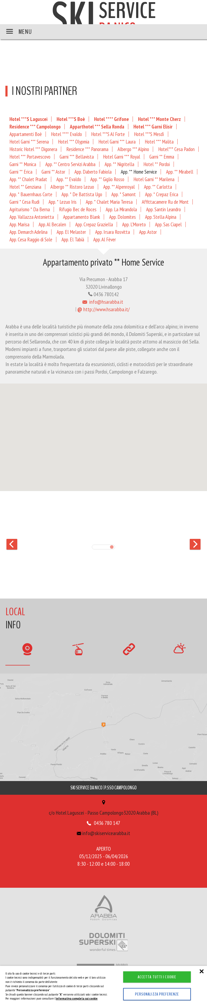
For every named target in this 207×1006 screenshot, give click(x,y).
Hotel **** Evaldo (66, 134)
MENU (19, 31)
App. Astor (148, 231)
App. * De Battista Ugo (81, 194)
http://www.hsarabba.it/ (103, 309)
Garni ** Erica (20, 171)
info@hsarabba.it (102, 301)
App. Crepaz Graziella (94, 224)
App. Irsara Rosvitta (112, 231)
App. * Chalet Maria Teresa (109, 201)
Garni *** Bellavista (77, 156)
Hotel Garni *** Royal (121, 156)
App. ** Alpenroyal (119, 186)
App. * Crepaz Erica (161, 194)
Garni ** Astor (53, 171)
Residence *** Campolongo (35, 126)
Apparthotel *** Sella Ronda (97, 126)
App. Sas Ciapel (168, 224)
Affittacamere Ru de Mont (165, 201)
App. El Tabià (72, 239)
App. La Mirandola (121, 209)
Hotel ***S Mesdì (149, 134)
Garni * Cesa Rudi (24, 201)
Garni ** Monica (22, 164)
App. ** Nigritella (119, 164)
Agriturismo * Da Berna (29, 209)
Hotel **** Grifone (111, 119)
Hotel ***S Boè (71, 119)
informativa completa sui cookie (77, 998)
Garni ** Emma (161, 156)
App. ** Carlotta (158, 186)
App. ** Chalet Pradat (28, 179)
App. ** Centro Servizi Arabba (70, 164)
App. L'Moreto (134, 224)
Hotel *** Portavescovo (29, 156)
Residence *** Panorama (87, 149)
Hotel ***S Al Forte (108, 134)
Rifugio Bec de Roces (77, 209)
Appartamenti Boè (25, 134)
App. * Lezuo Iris (63, 201)
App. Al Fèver (104, 239)
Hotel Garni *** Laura (117, 141)
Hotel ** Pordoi (156, 164)
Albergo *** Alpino (133, 149)
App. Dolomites (122, 216)
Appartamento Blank (81, 216)
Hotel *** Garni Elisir (152, 126)
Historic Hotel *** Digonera (33, 149)
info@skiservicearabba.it (103, 833)
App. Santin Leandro (163, 209)
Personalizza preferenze (157, 994)
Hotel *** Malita (159, 141)
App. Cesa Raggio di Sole (30, 239)
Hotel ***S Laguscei (28, 119)
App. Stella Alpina (160, 216)
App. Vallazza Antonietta (31, 216)
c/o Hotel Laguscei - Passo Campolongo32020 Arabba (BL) (103, 808)
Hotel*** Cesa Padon (176, 149)
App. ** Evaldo (68, 179)
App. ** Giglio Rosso (107, 179)
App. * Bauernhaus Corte (30, 194)
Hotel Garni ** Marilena (153, 179)
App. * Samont (123, 194)
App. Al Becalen (52, 224)
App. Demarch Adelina (28, 231)
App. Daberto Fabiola (93, 171)
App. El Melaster (71, 231)
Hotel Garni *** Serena (29, 141)
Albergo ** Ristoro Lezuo (72, 186)
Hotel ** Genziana (25, 186)
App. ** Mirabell (179, 171)
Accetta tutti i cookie (157, 977)
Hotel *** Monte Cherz (159, 119)
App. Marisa (19, 224)
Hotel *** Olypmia (73, 141)
